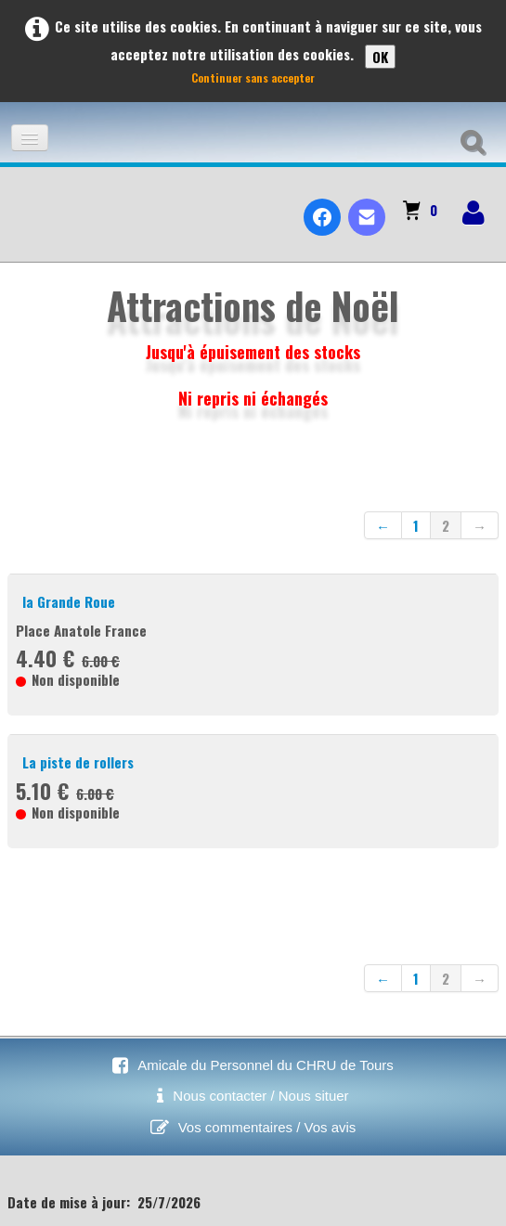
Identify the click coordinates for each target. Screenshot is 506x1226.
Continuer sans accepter (253, 77)
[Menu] (29, 137)
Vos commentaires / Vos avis (267, 1127)
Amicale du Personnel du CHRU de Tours (265, 1065)
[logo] (22, 201)
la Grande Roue (68, 601)
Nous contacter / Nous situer (260, 1095)
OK (380, 56)
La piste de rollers (78, 762)
